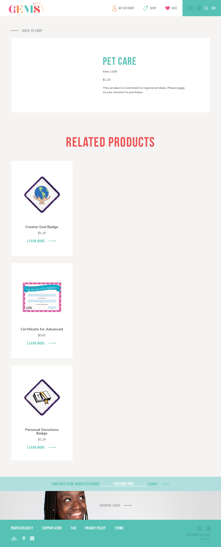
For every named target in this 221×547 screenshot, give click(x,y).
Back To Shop (32, 30)
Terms (119, 528)
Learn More (36, 241)
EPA (32, 538)
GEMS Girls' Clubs (26, 7)
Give (174, 8)
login (181, 88)
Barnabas (14, 538)
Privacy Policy (95, 528)
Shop (153, 8)
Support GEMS (52, 528)
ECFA (24, 538)
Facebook (198, 8)
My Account (126, 8)
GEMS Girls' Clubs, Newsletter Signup (75, 484)
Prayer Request (22, 528)
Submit (153, 484)
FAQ (73, 528)
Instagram (190, 8)
